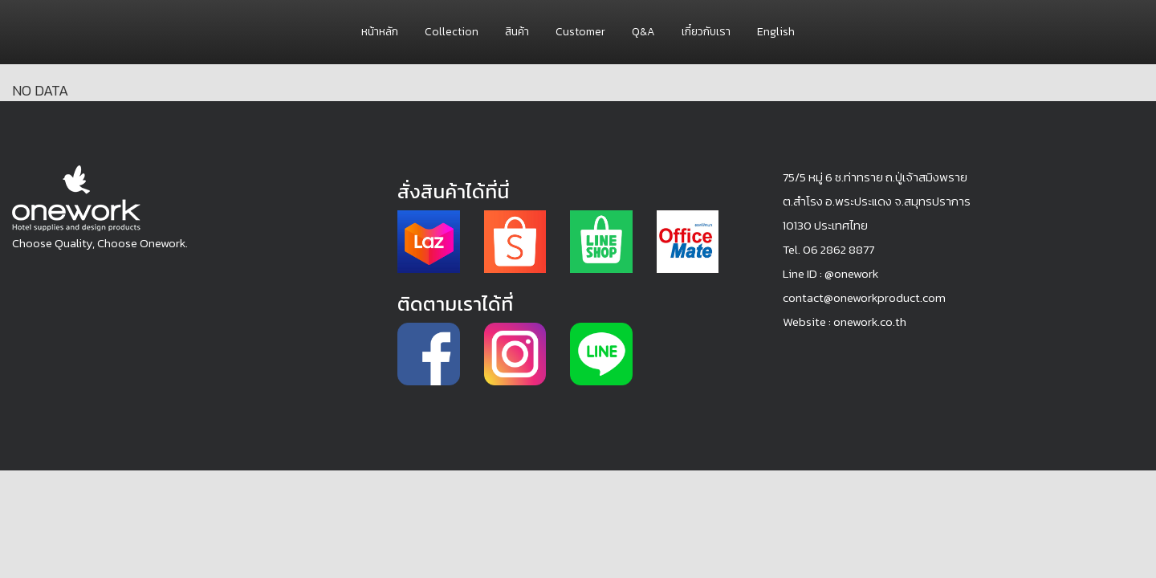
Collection (451, 31)
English (776, 31)
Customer (580, 31)
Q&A (643, 31)
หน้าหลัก (379, 31)
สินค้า (517, 31)
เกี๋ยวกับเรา (706, 31)
